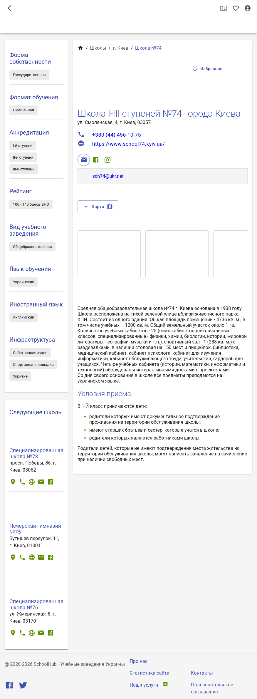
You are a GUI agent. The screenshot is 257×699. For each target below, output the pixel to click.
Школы (98, 48)
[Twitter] (23, 686)
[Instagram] (107, 160)
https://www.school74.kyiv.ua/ (128, 144)
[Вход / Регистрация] (247, 8)
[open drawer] (9, 8)
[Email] (84, 160)
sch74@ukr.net (108, 176)
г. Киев (120, 48)
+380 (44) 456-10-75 (116, 135)
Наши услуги (144, 685)
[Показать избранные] (236, 8)
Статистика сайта (149, 673)
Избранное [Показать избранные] (208, 68)
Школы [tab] (128, 24)
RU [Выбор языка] (223, 8)
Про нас (139, 661)
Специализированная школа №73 (36, 453)
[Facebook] (96, 160)
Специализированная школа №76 (36, 604)
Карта (98, 206)
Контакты (202, 673)
